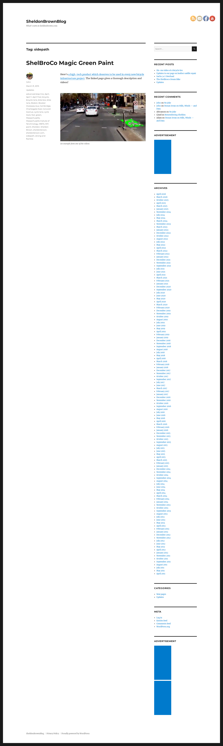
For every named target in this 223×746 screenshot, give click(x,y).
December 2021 (163, 260)
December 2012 (163, 535)
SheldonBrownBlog (46, 21)
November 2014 (163, 472)
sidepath (30, 136)
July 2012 (160, 541)
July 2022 (160, 242)
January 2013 (162, 532)
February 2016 (162, 427)
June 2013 (160, 520)
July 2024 (160, 215)
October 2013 (162, 508)
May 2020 (160, 298)
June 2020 (161, 295)
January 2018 (162, 367)
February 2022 (163, 254)
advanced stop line (35, 94)
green (38, 115)
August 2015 (162, 445)
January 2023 (162, 230)
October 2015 (162, 439)
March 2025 (161, 206)
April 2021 (161, 275)
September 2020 (163, 290)
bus (37, 106)
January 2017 (162, 394)
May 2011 (160, 570)
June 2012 (160, 544)
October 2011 (162, 559)
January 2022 (162, 257)
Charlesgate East (34, 109)
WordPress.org (163, 626)
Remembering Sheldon (175, 115)
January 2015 (162, 466)
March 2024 (161, 221)
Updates (30, 90)
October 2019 (162, 316)
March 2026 (162, 197)
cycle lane (38, 112)
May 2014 (160, 490)
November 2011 (163, 556)
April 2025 (161, 203)
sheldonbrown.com (35, 133)
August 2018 (162, 349)
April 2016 (161, 421)
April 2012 (161, 550)
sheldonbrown (40, 130)
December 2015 (163, 433)
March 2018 (161, 361)
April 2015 (161, 457)
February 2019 (162, 334)
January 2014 (162, 502)
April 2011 (160, 573)
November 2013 (163, 505)
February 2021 (162, 281)
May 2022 (160, 245)
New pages (161, 594)
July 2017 (160, 382)
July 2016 (160, 412)
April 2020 (161, 301)
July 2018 (160, 352)
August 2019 (162, 319)
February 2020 (163, 307)
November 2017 (163, 373)
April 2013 (160, 526)
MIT (46, 124)
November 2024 (163, 212)
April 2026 (161, 194)
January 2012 (162, 553)
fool (33, 115)
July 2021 (160, 269)
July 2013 (160, 517)
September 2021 (163, 266)
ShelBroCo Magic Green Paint (70, 62)
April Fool (37, 97)
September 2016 (163, 406)
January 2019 (162, 337)
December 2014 (163, 469)
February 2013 (162, 529)
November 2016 (163, 400)
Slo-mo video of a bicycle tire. (169, 70)
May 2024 (160, 218)
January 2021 (162, 284)
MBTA (41, 124)
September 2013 (163, 511)
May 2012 (160, 547)
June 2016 (160, 415)
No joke (167, 103)
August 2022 (162, 239)
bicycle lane (31, 100)
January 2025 (162, 209)
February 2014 (162, 499)
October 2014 (162, 475)
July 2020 (160, 293)
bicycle (45, 97)
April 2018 (161, 358)
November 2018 (163, 343)
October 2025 (162, 200)
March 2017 (161, 388)
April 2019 (161, 331)
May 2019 (160, 328)
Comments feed (163, 623)
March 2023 (161, 227)
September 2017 (163, 379)
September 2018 (163, 346)
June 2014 (160, 487)
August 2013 (161, 514)
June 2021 (160, 272)
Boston (34, 103)
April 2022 (161, 248)
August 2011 (161, 565)
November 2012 (163, 538)
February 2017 (162, 391)
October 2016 (162, 403)
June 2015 (160, 451)
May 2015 (160, 454)
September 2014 (163, 478)
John (28, 82)
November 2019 (163, 313)
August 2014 (162, 481)
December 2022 (163, 233)
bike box (42, 100)
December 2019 (163, 310)
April (47, 94)
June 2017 (160, 385)
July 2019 (160, 322)
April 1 (29, 97)
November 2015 (163, 436)
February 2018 (162, 364)
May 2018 (160, 355)
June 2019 (160, 325)
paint (28, 127)
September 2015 (163, 442)
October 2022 (162, 236)
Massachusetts (33, 118)
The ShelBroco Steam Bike (168, 79)
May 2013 (160, 523)
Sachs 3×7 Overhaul (165, 76)
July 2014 (160, 484)
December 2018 (163, 340)
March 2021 (161, 278)
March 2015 (161, 460)
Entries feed (161, 620)
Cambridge (45, 106)
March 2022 (161, 251)
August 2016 (162, 409)
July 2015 (160, 448)
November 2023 (163, 224)
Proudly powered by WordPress (75, 733)
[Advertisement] (163, 157)
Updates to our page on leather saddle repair (176, 73)
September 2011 (163, 562)
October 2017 (162, 376)
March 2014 (161, 496)
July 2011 (160, 568)
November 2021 (163, 263)
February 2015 (162, 463)
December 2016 (163, 397)
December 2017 (163, 370)
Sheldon (36, 127)
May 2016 (160, 418)
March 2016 (161, 424)
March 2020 (161, 304)
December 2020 (163, 287)
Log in (159, 617)
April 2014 (161, 493)
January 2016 (162, 430)
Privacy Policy (53, 733)
